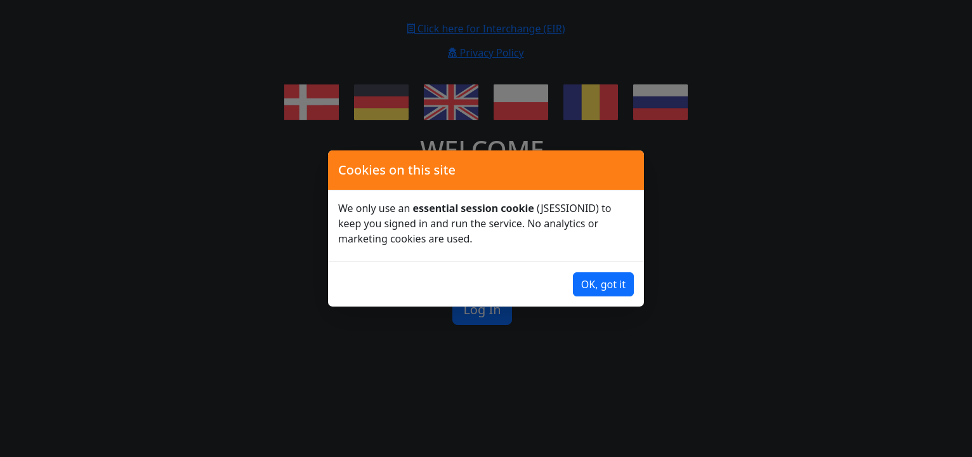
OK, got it (603, 284)
